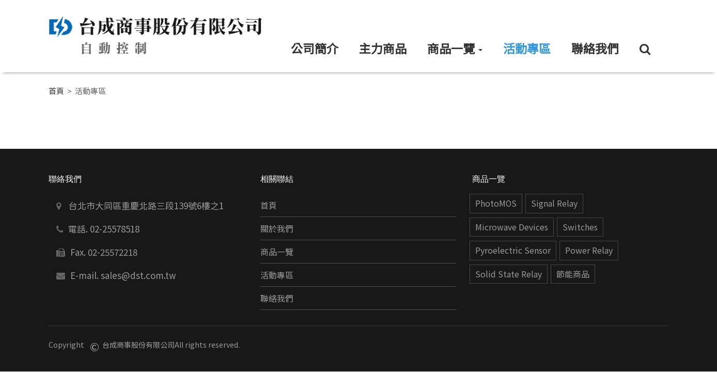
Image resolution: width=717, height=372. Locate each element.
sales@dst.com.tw (138, 275)
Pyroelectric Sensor (513, 250)
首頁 (56, 90)
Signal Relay (554, 203)
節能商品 (572, 274)
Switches (580, 227)
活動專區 (276, 275)
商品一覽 (276, 252)
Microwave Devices (511, 227)
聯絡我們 (276, 298)
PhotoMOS (496, 203)
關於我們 (276, 229)
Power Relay (589, 250)
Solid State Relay (508, 274)
